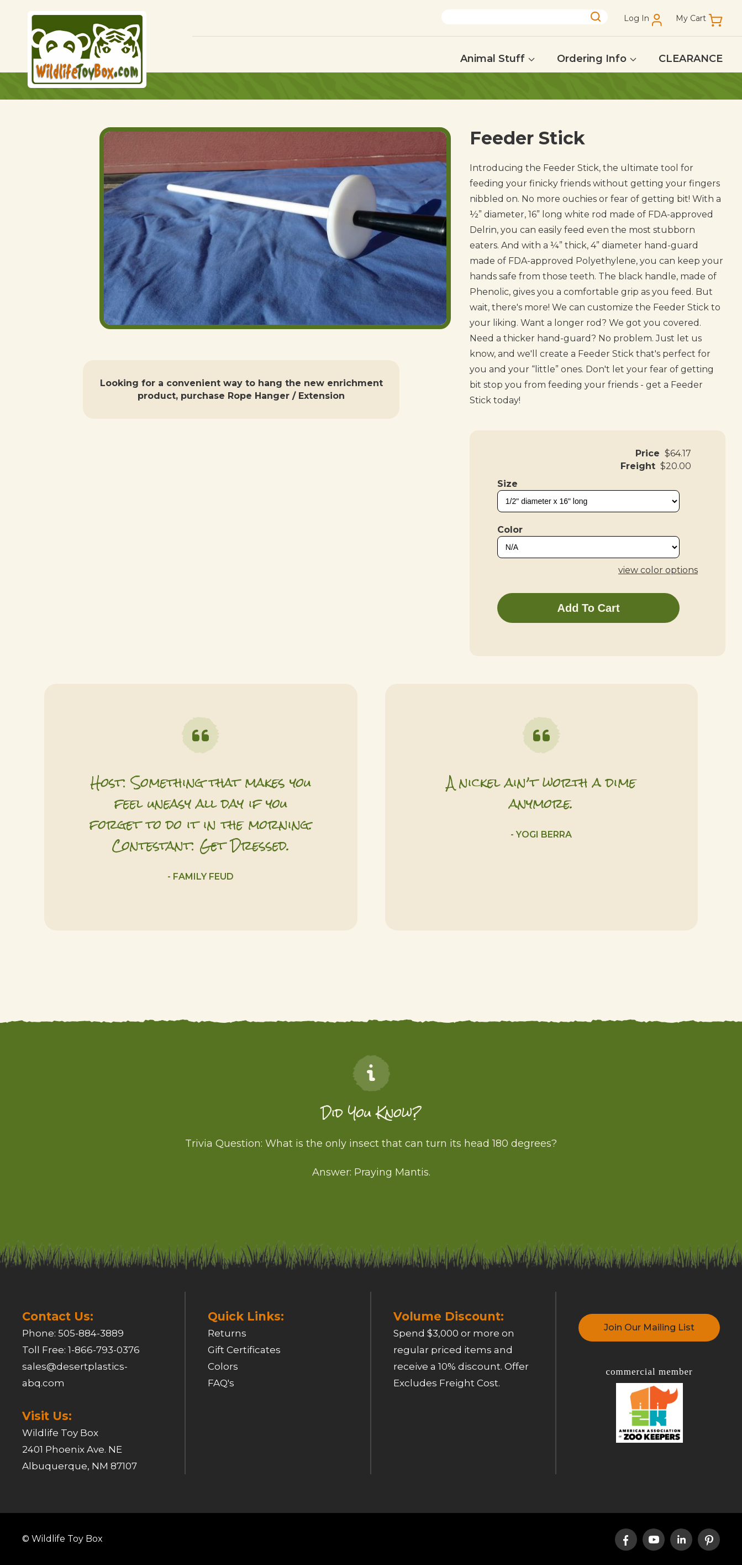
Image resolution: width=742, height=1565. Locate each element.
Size (507, 484)
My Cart (691, 18)
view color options (658, 570)
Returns (227, 1333)
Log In (636, 18)
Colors (223, 1366)
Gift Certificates (244, 1349)
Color (510, 529)
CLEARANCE (691, 59)
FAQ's (221, 1383)
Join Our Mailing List (649, 1327)
